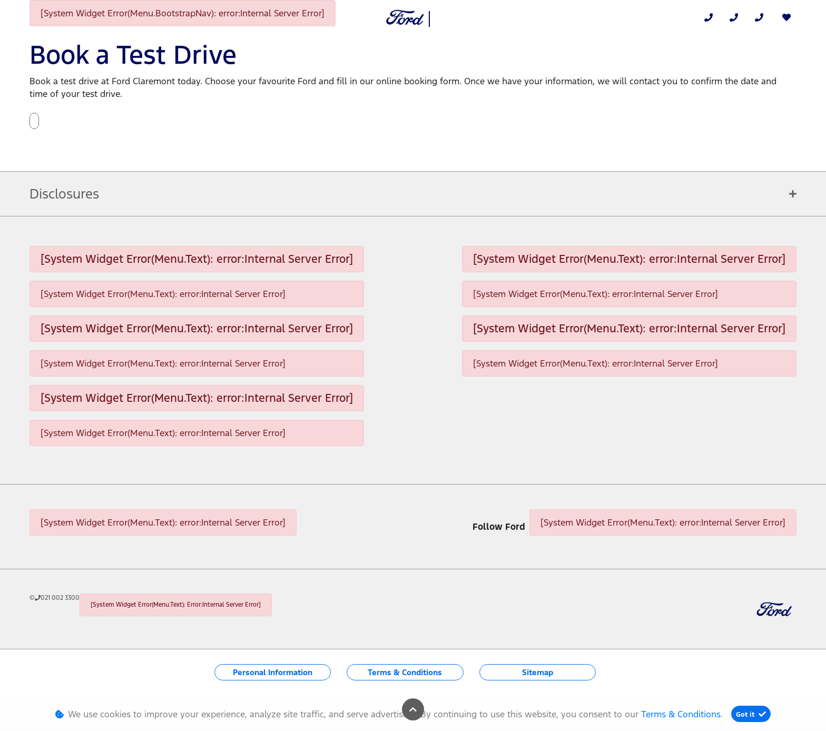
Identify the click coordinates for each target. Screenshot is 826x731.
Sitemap (537, 672)
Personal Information (272, 672)
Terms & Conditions (405, 672)
